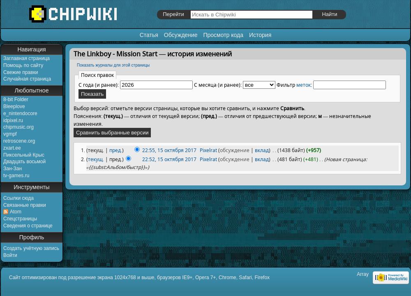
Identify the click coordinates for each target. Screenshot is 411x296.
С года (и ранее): (99, 84)
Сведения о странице (28, 226)
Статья (149, 35)
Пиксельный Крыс (23, 155)
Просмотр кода (223, 35)
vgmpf (10, 134)
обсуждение (234, 150)
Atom (15, 212)
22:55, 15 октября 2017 (169, 150)
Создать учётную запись (31, 248)
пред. (115, 150)
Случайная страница (27, 79)
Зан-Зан (12, 168)
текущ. (96, 159)
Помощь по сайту (23, 65)
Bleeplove (14, 106)
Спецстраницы (20, 219)
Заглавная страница (26, 58)
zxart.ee (12, 148)
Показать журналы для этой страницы (113, 65)
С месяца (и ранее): (218, 84)
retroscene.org (19, 141)
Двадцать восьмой (24, 161)
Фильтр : (294, 84)
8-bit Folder (15, 99)
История (260, 35)
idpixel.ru (13, 120)
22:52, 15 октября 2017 (169, 159)
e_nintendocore (20, 113)
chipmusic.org (18, 127)
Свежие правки (20, 72)
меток (303, 84)
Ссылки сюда (18, 198)
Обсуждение (181, 35)
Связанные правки (24, 205)
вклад (262, 150)
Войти (10, 255)
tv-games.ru (16, 175)
